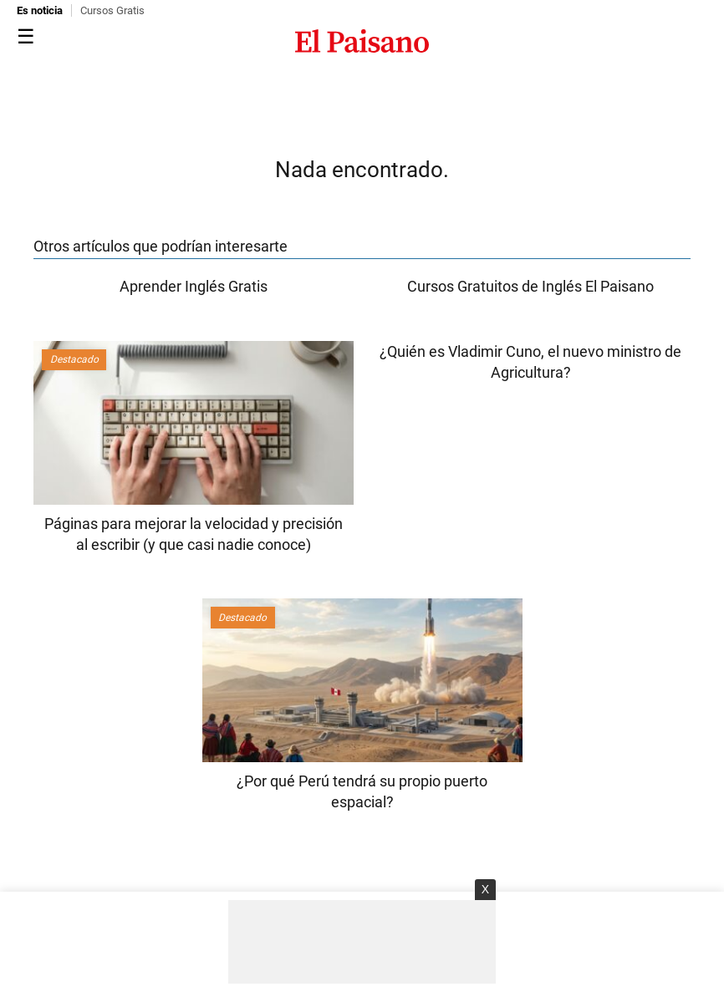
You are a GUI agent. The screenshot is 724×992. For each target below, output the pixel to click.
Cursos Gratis (112, 10)
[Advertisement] (362, 942)
